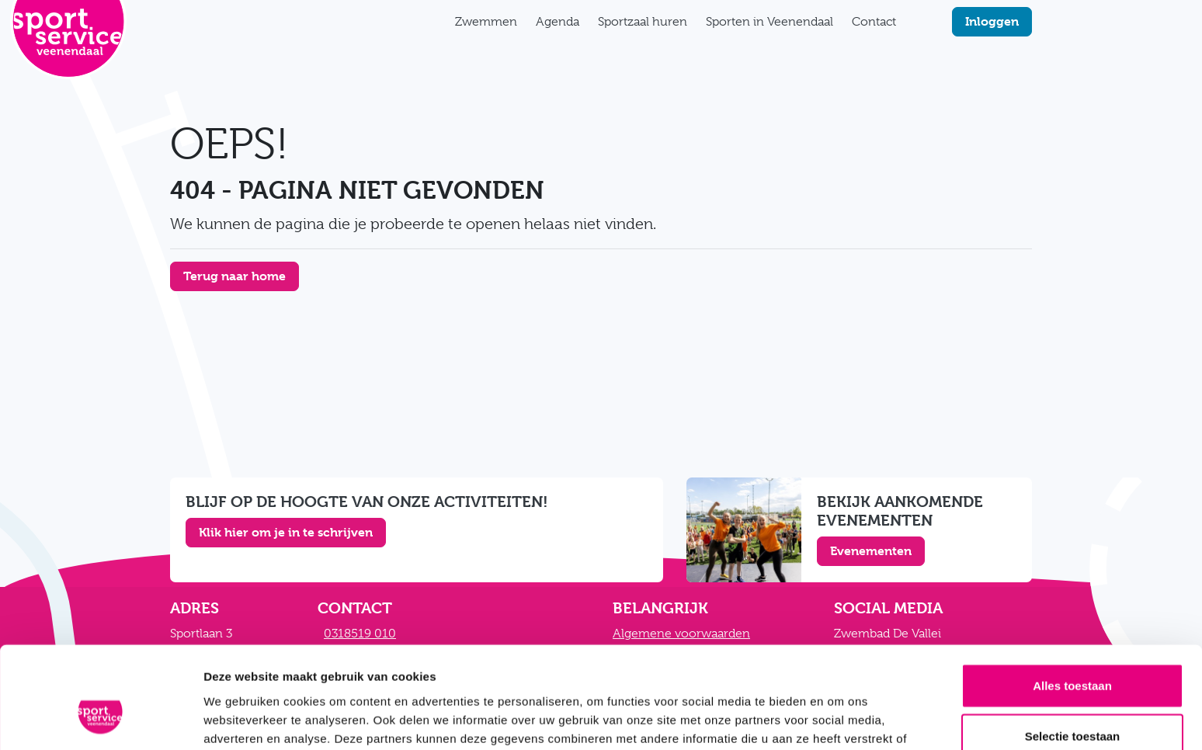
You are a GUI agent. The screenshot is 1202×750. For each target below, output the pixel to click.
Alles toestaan (1072, 597)
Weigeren (1072, 699)
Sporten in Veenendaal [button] (769, 22)
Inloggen (992, 21)
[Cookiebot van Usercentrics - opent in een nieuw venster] (100, 719)
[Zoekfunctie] (914, 22)
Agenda (557, 22)
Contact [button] (874, 22)
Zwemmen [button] (486, 22)
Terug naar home (234, 276)
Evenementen (871, 550)
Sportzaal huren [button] (642, 22)
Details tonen (839, 719)
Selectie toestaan (1072, 648)
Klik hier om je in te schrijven (286, 532)
